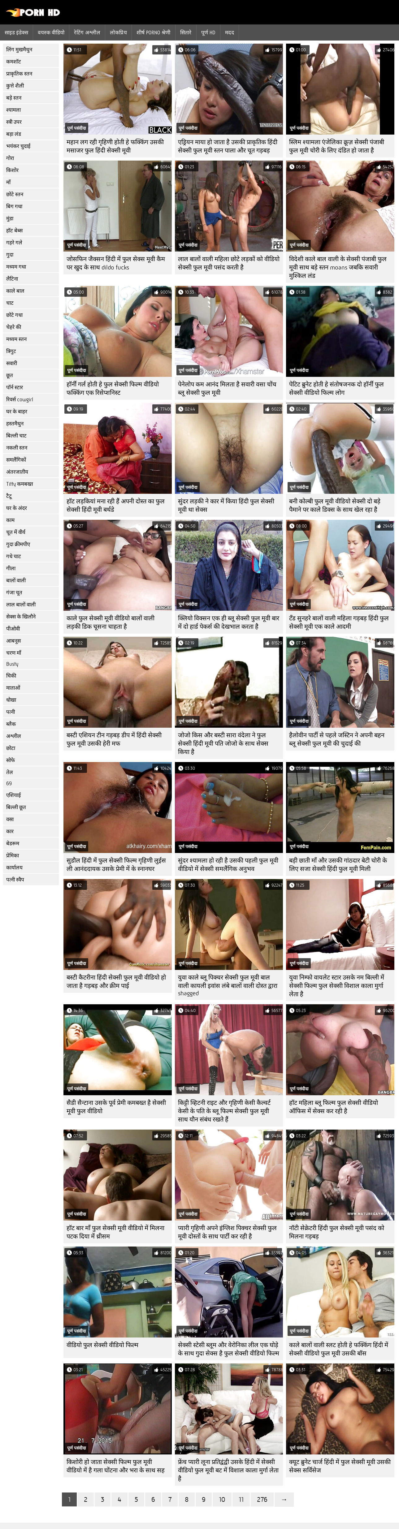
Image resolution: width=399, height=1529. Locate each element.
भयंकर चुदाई (18, 146)
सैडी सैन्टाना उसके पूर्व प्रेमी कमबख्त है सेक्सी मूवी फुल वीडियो (116, 1107)
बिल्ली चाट (16, 436)
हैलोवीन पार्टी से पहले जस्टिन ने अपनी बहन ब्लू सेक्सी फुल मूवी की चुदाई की (336, 739)
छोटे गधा (14, 315)
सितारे (186, 32)
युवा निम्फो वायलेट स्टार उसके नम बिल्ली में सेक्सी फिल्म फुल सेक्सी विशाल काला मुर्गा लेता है (336, 986)
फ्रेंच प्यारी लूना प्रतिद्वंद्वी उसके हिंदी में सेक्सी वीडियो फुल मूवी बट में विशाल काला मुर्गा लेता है (228, 1470)
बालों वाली (16, 581)
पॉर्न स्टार (14, 387)
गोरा (10, 158)
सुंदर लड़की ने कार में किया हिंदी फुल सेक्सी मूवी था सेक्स (226, 505)
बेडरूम (12, 843)
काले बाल (15, 291)
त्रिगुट (11, 351)
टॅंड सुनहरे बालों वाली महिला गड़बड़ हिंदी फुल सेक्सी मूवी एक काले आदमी (339, 622)
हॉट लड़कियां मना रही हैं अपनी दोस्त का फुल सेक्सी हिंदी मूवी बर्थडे (116, 505)
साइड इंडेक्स (16, 32)
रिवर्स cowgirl (19, 400)
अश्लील (13, 736)
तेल (9, 772)
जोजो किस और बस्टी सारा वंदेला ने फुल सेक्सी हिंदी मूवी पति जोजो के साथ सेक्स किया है (223, 744)
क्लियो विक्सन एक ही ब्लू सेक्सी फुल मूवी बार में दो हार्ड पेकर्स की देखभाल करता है (228, 622)
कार (10, 831)
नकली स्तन (16, 448)
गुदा (9, 255)
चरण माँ (13, 653)
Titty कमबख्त (19, 484)
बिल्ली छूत (16, 807)
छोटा (10, 748)
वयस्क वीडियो (51, 32)
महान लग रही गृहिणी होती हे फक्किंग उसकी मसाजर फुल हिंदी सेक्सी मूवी (115, 146)
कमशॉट (13, 62)
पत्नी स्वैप (15, 880)
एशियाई (13, 795)
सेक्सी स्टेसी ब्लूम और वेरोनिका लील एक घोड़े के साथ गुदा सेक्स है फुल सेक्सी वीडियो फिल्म (228, 1349)
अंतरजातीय (17, 472)
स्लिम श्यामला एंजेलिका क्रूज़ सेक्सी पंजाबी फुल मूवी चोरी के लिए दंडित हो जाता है (336, 146)
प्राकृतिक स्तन (19, 74)
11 (241, 1499)
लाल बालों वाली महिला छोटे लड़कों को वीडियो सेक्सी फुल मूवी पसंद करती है (229, 263)
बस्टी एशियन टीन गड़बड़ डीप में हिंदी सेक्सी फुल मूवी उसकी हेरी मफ (114, 739)
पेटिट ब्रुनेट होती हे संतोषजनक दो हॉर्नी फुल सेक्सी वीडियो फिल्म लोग (336, 388)
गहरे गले (14, 243)
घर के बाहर (16, 412)
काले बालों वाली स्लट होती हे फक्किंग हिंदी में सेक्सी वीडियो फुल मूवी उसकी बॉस (338, 1349)
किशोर (12, 170)
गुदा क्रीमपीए (18, 544)
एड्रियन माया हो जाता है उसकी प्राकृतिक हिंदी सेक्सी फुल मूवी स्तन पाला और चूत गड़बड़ (227, 146)
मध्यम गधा (16, 267)
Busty (12, 664)
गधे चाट (13, 556)
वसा (10, 819)
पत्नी (10, 712)
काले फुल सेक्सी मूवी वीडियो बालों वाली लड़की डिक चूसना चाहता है (110, 622)
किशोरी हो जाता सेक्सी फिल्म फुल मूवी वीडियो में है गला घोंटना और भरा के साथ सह (116, 1466)
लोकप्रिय (118, 32)
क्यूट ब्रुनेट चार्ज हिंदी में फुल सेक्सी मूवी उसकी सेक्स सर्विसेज (340, 1466)
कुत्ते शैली (15, 86)
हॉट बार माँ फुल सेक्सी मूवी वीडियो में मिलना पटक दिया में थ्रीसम (115, 1232)
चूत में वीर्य (15, 532)
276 (262, 1499)
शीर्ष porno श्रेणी (154, 32)
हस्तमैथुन (15, 424)
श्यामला (13, 110)
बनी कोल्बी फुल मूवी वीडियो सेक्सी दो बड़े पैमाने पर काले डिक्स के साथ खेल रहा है (334, 505)
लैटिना (12, 279)
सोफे (10, 760)
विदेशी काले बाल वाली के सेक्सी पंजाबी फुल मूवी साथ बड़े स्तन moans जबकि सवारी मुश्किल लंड (338, 267)
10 (222, 1499)
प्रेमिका (12, 856)
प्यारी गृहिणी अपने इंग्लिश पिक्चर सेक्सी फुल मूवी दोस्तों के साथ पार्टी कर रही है (227, 1232)
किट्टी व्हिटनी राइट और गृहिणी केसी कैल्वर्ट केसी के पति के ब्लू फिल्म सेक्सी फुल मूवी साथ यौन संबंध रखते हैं (224, 1111)
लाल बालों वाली (21, 605)
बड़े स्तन (13, 98)
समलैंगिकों (16, 460)
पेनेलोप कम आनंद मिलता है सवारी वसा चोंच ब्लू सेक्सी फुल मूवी (227, 388)
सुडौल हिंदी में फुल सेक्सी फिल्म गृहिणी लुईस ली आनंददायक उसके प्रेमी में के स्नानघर (116, 864)
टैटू (9, 496)
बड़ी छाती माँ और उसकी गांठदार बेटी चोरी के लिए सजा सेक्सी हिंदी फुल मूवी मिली (338, 864)
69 (9, 783)
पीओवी (13, 629)
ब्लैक (11, 724)
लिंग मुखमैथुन (19, 50)
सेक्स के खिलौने (21, 617)
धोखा (11, 700)
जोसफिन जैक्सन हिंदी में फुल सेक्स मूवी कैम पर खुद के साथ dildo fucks (116, 263)
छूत (9, 375)
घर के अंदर (16, 508)
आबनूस (13, 641)
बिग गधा (14, 206)
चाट (10, 303)
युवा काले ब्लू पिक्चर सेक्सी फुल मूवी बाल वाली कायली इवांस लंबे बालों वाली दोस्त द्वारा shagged (227, 985)
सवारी (11, 363)
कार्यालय (14, 868)
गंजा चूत (14, 593)
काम (10, 520)
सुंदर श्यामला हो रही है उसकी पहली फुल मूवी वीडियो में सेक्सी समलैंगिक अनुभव (228, 864)
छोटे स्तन (14, 194)
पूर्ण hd (208, 32)
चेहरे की (13, 327)
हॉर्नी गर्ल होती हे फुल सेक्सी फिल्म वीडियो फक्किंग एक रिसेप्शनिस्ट (113, 388)
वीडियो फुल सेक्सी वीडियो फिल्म (102, 1345)
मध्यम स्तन (16, 339)
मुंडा (9, 219)
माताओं (13, 688)
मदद (229, 32)
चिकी (11, 676)
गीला (10, 568)
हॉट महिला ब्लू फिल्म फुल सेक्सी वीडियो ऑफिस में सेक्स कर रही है (333, 1107)
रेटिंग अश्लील (87, 32)
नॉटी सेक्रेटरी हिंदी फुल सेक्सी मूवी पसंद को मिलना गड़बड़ (336, 1232)
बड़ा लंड (13, 134)
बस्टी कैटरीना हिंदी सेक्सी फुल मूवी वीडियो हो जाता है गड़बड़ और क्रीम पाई (116, 981)
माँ (8, 182)
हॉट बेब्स (14, 231)
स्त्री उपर (14, 122)
